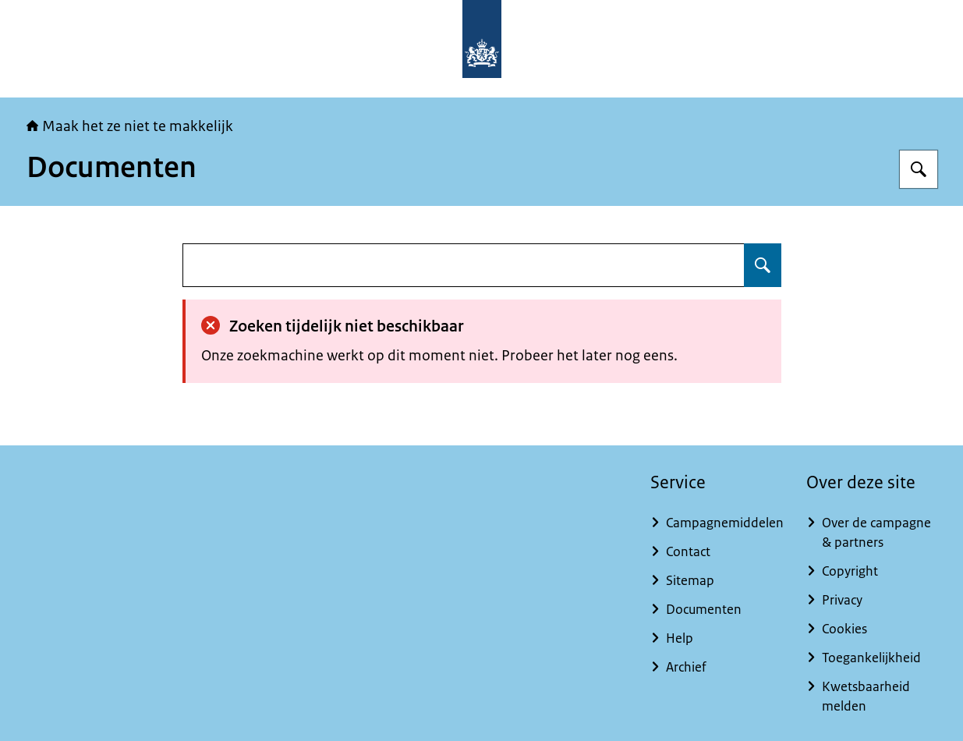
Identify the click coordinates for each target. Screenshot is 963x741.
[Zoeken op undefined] (762, 265)
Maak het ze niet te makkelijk (130, 126)
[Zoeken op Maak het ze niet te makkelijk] (918, 169)
